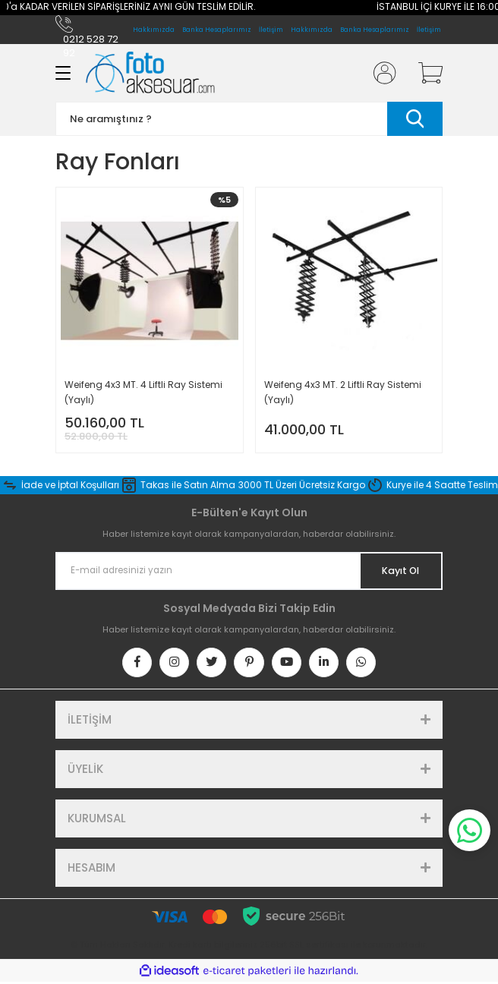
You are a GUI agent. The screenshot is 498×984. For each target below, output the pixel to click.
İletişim (429, 29)
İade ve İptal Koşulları (70, 484)
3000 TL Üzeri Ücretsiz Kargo (301, 484)
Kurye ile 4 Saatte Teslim (442, 484)
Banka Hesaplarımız (374, 29)
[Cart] (425, 73)
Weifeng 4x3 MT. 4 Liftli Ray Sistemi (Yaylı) (143, 392)
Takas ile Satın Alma (187, 484)
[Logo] (150, 73)
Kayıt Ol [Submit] (400, 570)
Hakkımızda (312, 29)
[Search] (249, 119)
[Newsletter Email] (249, 571)
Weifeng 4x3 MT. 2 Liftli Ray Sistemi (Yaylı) (342, 392)
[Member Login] (380, 73)
